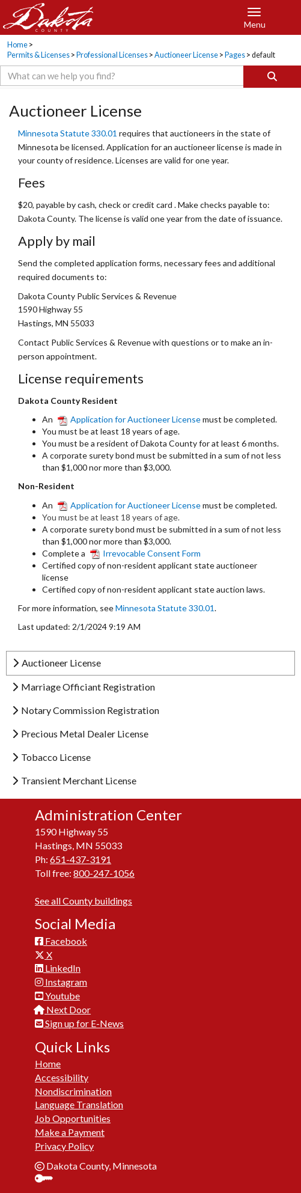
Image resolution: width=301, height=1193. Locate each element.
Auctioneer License (186, 54)
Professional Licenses (112, 54)
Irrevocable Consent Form (145, 553)
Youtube (57, 995)
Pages (235, 54)
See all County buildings (83, 900)
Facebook (61, 941)
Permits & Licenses (38, 54)
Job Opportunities (73, 1118)
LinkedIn (58, 968)
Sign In (48, 1179)
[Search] (272, 77)
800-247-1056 (104, 873)
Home (17, 44)
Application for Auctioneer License (129, 419)
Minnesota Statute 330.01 (68, 133)
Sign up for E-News (79, 1023)
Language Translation (79, 1104)
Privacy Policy (64, 1146)
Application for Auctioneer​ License (130, 505)
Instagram (61, 981)
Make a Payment (70, 1132)
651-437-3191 (80, 859)
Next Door (63, 1009)
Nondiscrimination (73, 1091)
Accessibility (61, 1077)
